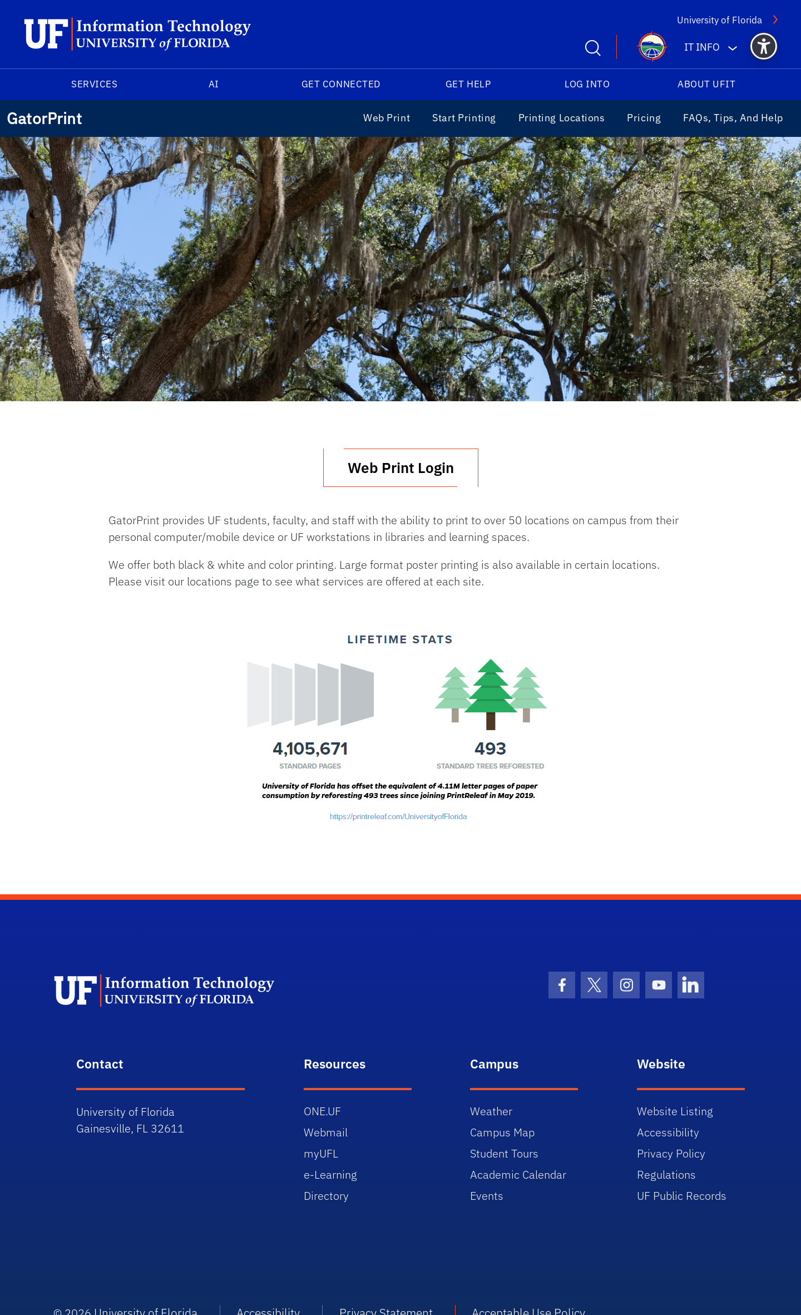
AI (214, 84)
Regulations (666, 1174)
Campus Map (502, 1132)
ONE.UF (322, 1111)
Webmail (326, 1132)
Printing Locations (561, 117)
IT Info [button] (702, 47)
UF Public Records (681, 1195)
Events (486, 1195)
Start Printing (464, 117)
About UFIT (706, 84)
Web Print (386, 117)
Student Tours (504, 1153)
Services (94, 84)
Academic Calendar (518, 1174)
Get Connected (340, 84)
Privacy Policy (671, 1153)
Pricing (644, 117)
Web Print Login (401, 467)
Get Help (468, 84)
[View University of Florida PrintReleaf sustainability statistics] (400, 728)
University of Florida (719, 20)
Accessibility (668, 1132)
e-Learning (330, 1174)
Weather (491, 1111)
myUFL (321, 1153)
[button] (764, 46)
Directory (326, 1195)
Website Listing (675, 1111)
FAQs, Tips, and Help (733, 117)
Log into (587, 84)
